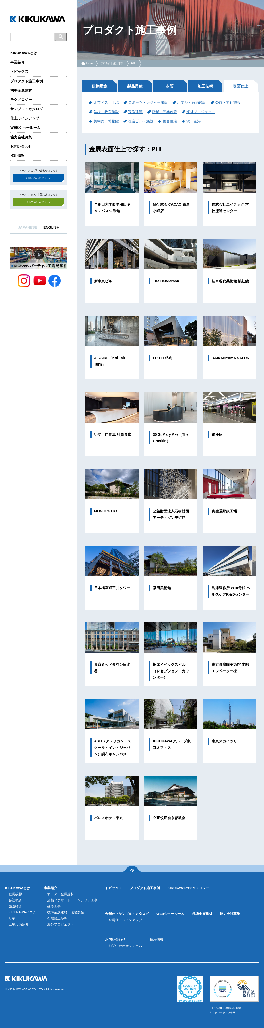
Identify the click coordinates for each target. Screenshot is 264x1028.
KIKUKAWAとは (23, 53)
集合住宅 (170, 121)
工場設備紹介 (19, 924)
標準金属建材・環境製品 (65, 912)
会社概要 (15, 900)
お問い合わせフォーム (39, 178)
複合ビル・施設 (140, 121)
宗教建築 (135, 112)
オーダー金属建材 (60, 894)
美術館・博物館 (106, 121)
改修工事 (54, 906)
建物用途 (99, 86)
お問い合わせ (21, 146)
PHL (133, 63)
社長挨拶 (15, 894)
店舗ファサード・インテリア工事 (72, 900)
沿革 (12, 918)
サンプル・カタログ (26, 109)
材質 (170, 86)
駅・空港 (193, 121)
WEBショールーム (25, 127)
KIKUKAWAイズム (22, 912)
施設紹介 (15, 906)
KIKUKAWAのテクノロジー (188, 888)
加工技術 (205, 86)
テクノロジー (21, 100)
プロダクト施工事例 (26, 81)
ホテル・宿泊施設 (191, 102)
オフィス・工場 (106, 102)
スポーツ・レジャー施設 (148, 102)
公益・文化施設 (228, 102)
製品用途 (135, 86)
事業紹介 (17, 62)
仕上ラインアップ (24, 118)
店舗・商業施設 (164, 112)
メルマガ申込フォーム (39, 202)
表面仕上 (240, 86)
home (89, 63)
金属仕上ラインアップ (125, 920)
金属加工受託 (57, 918)
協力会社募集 (21, 137)
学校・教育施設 (106, 112)
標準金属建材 (21, 90)
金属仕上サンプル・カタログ (127, 914)
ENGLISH (51, 227)
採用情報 (17, 156)
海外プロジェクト (200, 112)
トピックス (19, 71)
